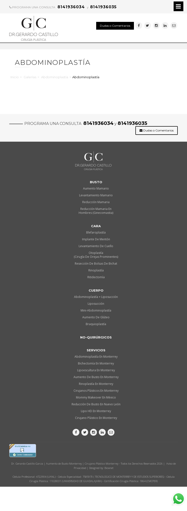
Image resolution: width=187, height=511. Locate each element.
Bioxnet (108, 468)
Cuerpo (96, 290)
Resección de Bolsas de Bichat (96, 263)
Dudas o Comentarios (115, 25)
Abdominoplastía (54, 77)
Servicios (96, 350)
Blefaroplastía (96, 232)
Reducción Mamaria (96, 202)
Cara (96, 226)
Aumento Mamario (96, 188)
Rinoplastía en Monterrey (96, 384)
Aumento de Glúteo (96, 317)
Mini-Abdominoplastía (96, 310)
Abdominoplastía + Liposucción (96, 297)
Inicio (14, 77)
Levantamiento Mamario (96, 195)
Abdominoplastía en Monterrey (96, 357)
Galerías (30, 77)
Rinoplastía (96, 270)
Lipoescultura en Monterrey (96, 370)
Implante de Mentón (96, 239)
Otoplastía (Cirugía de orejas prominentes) (96, 255)
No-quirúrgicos (96, 337)
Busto (96, 182)
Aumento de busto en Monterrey (96, 377)
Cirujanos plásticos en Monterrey (96, 391)
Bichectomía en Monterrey (96, 363)
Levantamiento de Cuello (96, 246)
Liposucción (96, 304)
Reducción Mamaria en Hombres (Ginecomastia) (96, 211)
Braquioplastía (96, 324)
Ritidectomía (96, 277)
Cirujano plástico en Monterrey (96, 418)
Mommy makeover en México (96, 397)
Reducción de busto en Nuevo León (96, 404)
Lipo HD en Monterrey (96, 411)
